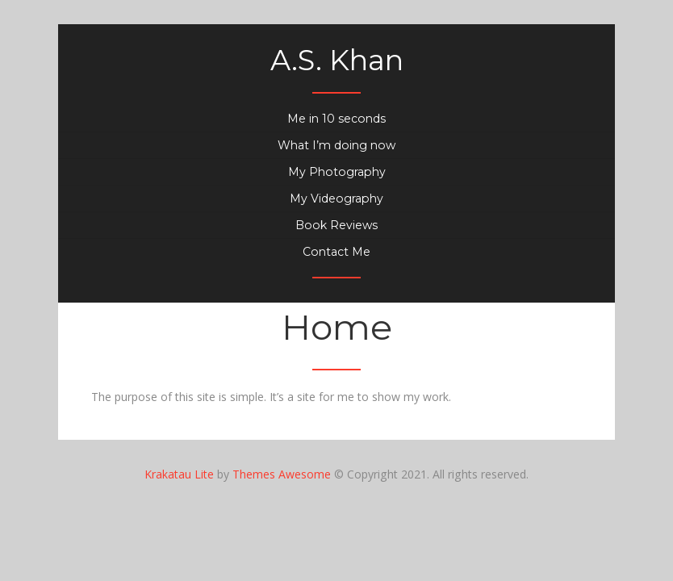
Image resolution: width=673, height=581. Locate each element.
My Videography (336, 198)
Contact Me (336, 252)
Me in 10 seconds (336, 118)
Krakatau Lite (179, 474)
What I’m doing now (336, 145)
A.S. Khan (336, 60)
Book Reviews (336, 225)
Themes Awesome (281, 474)
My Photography (337, 172)
